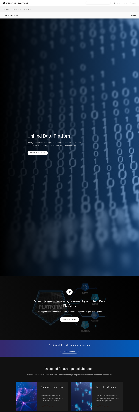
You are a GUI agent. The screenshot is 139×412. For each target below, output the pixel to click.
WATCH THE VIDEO (69, 319)
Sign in (134, 3)
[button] (38, 153)
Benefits (133, 15)
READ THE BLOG (69, 351)
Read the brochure (47, 406)
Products (7, 9)
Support (118, 3)
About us (28, 9)
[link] (38, 153)
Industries (17, 9)
